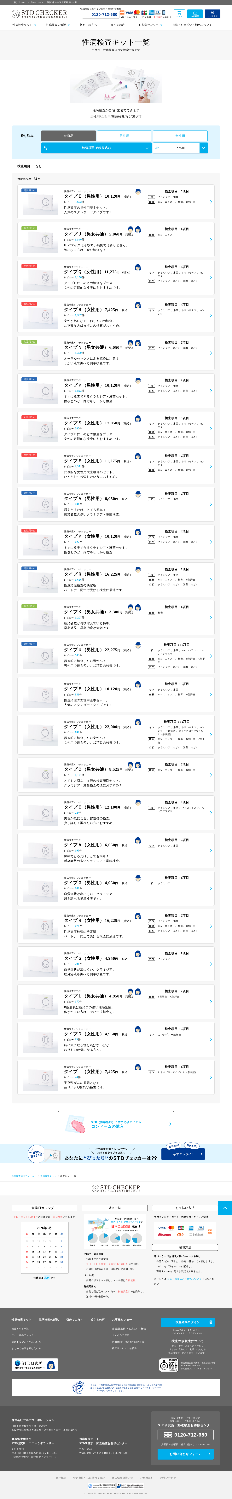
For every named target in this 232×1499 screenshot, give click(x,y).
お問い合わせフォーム (185, 1454)
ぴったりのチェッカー (24, 1335)
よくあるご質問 (120, 1335)
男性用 (124, 135)
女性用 (180, 135)
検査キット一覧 (20, 1328)
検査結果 (195, 16)
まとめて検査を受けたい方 (26, 1348)
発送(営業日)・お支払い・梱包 (129, 1328)
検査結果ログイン (188, 1322)
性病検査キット (22, 1319)
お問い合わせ (168, 1477)
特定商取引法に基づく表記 (89, 1477)
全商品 (68, 135)
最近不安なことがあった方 (26, 1341)
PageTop (225, 1208)
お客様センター (122, 1319)
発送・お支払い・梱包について (192, 24)
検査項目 (96, 147)
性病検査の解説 (49, 1319)
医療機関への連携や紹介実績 (128, 1341)
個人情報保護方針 (122, 1477)
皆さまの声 (118, 24)
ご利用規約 (147, 1477)
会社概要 (61, 1477)
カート (179, 16)
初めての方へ (88, 24)
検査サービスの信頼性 (124, 1348)
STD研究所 (212, 16)
